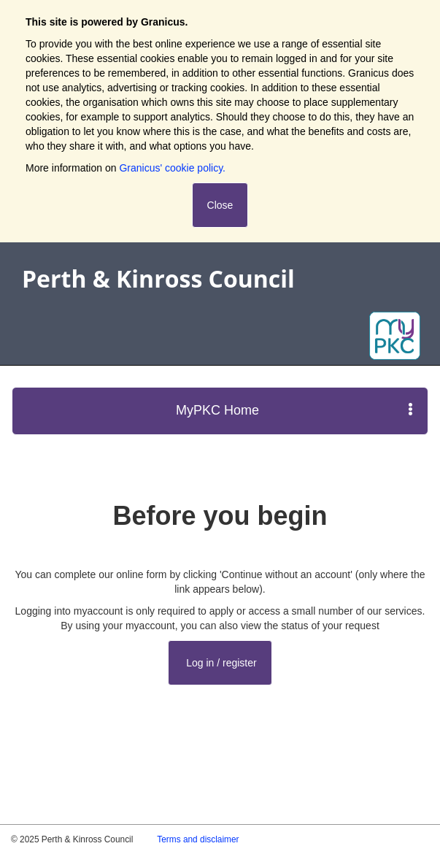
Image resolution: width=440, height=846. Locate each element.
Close (220, 205)
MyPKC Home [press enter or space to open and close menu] (294, 410)
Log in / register (219, 663)
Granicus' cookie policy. (172, 168)
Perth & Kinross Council (158, 278)
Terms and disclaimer (198, 839)
